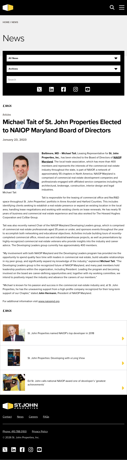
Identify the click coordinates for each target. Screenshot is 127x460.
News (15, 22)
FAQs (46, 416)
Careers (33, 416)
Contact (7, 416)
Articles (7, 114)
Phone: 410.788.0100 (15, 431)
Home (6, 22)
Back (7, 105)
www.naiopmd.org (48, 301)
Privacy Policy (40, 431)
